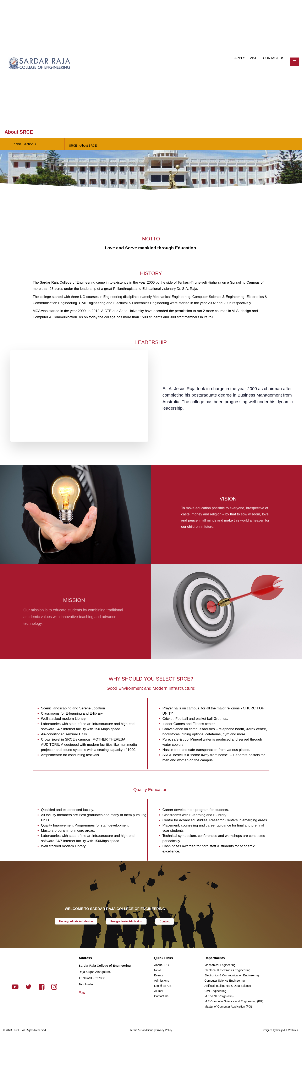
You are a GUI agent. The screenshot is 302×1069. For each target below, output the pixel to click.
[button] (294, 63)
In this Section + (24, 144)
